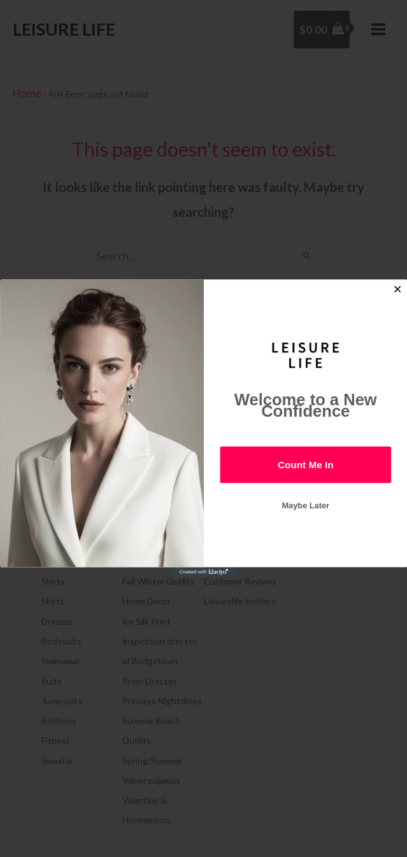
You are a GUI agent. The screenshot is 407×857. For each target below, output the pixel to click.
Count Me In (305, 464)
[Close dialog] (396, 289)
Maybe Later (305, 505)
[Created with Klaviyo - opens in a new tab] (203, 572)
